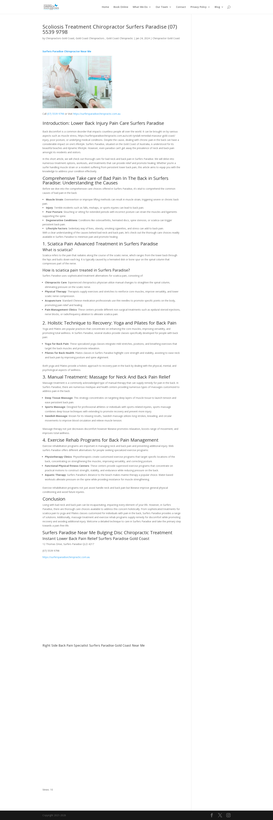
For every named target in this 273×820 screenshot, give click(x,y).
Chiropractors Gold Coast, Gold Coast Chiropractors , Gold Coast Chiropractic (89, 38)
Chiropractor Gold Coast (166, 38)
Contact (181, 7)
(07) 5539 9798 (56, 113)
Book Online (121, 7)
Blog (217, 7)
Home (105, 7)
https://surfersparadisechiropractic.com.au (96, 113)
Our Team (162, 7)
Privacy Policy (198, 7)
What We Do (140, 7)
